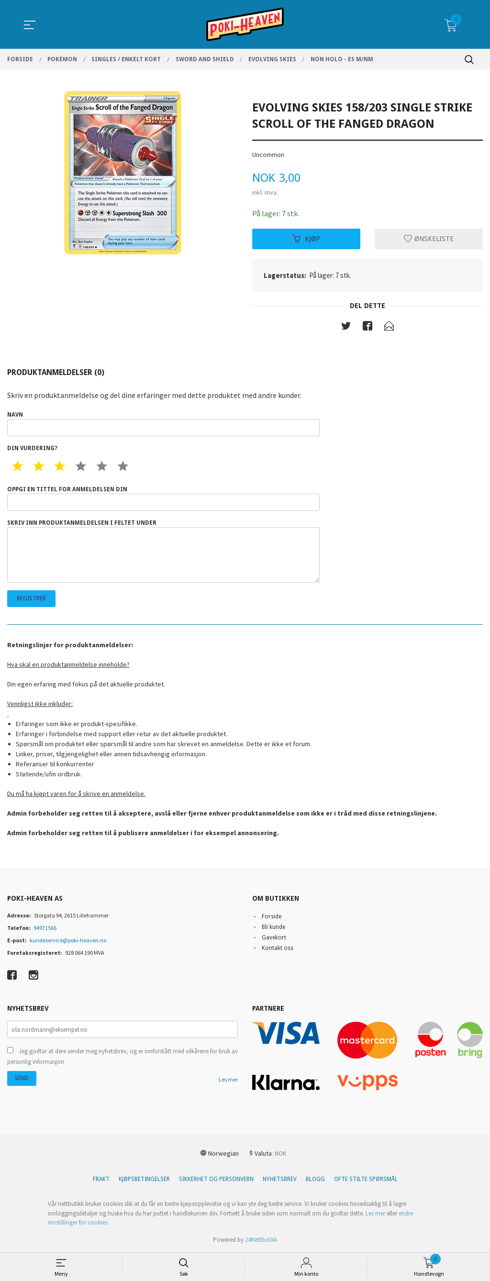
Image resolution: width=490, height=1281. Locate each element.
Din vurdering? (32, 448)
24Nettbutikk (261, 1240)
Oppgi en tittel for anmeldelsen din (163, 498)
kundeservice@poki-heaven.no (68, 940)
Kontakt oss (277, 948)
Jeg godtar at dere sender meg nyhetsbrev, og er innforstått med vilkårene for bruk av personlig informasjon (122, 1057)
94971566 (44, 927)
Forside (271, 916)
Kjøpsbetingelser (144, 1179)
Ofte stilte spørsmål (366, 1179)
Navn (163, 424)
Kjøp (306, 239)
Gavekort (274, 937)
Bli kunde (273, 927)
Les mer (228, 1079)
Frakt (101, 1179)
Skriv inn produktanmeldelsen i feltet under (163, 551)
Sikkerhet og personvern (216, 1179)
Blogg (315, 1179)
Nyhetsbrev (280, 1179)
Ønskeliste (429, 239)
